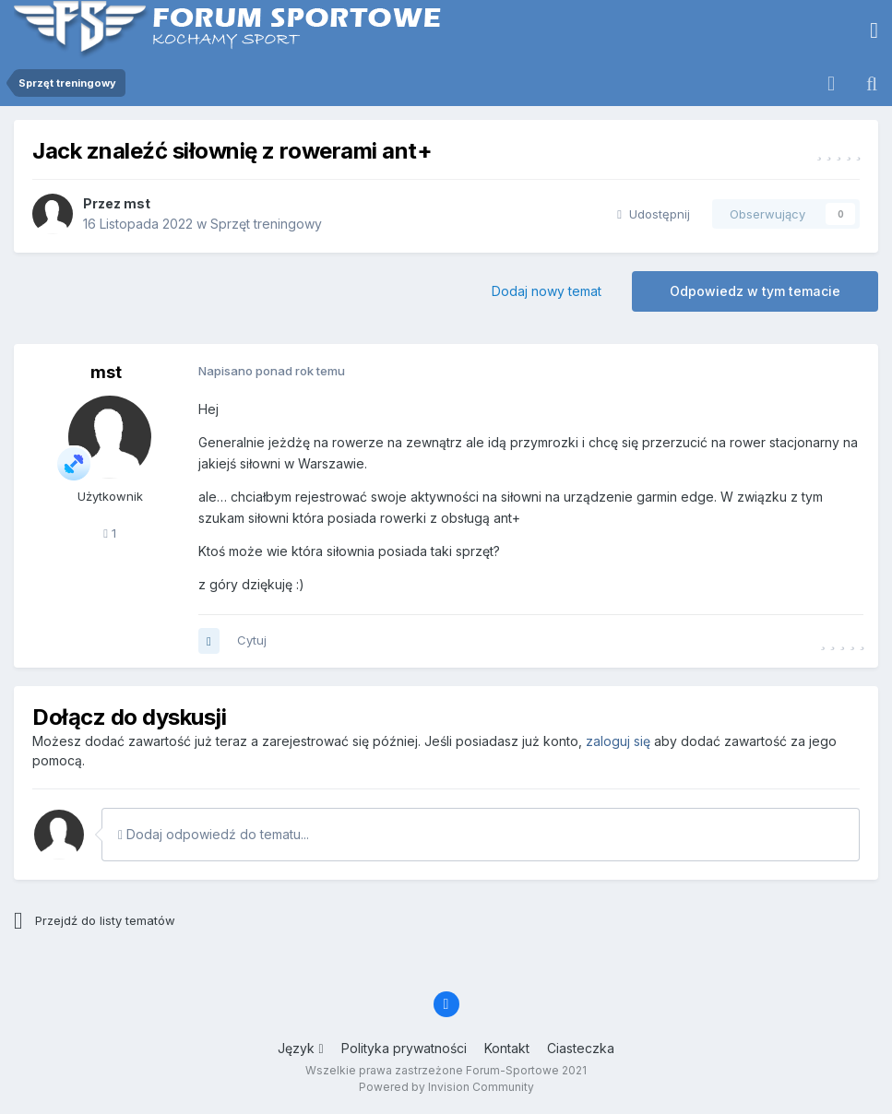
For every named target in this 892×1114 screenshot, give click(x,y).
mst (137, 203)
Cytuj (252, 640)
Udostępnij (653, 214)
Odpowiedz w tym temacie (755, 291)
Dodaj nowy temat (546, 291)
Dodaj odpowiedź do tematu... (213, 834)
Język (300, 1048)
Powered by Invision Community (446, 1087)
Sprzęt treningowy (266, 223)
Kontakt (506, 1048)
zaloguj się (618, 741)
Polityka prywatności (404, 1048)
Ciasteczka (580, 1048)
